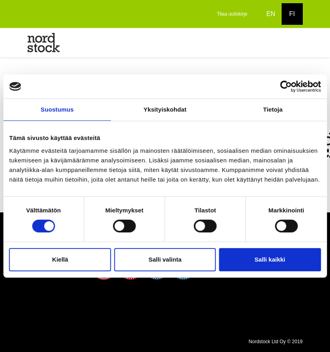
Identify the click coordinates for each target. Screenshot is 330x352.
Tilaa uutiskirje (232, 14)
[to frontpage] (44, 42)
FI (292, 13)
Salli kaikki (269, 259)
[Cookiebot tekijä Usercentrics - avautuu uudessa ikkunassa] (286, 86)
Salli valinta (165, 259)
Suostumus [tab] (57, 109)
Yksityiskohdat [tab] (165, 109)
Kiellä (60, 259)
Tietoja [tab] (273, 109)
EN (270, 13)
